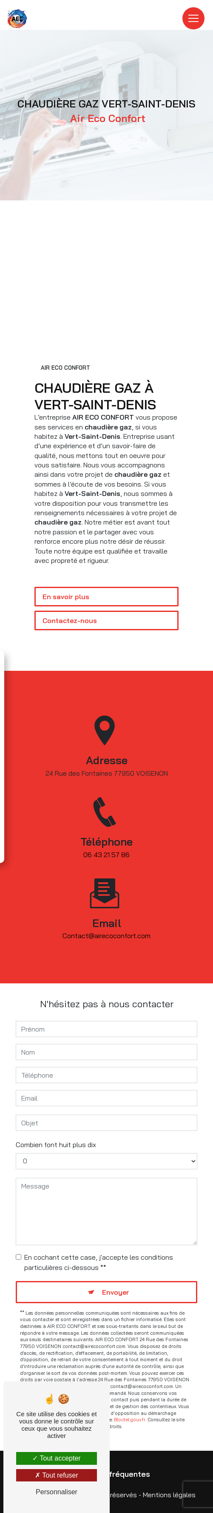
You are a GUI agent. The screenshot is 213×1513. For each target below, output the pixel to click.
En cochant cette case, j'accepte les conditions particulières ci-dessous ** (98, 1262)
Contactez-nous (70, 620)
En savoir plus (66, 596)
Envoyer (115, 1292)
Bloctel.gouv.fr (129, 1420)
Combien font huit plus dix (56, 1144)
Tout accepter (56, 1458)
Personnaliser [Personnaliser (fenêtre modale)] (56, 1492)
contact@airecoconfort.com (106, 923)
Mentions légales (169, 1494)
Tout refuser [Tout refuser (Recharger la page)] (56, 1475)
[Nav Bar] (193, 18)
